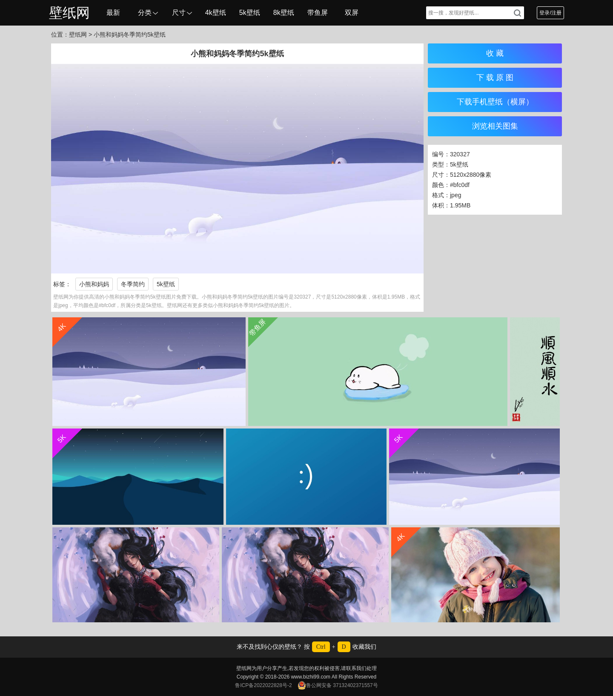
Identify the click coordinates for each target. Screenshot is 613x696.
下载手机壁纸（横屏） (495, 102)
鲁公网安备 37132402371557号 (338, 685)
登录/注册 (550, 13)
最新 (113, 12)
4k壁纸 (215, 12)
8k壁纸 (283, 12)
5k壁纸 (249, 12)
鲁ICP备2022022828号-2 (263, 685)
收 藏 (495, 53)
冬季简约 (133, 284)
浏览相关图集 (495, 126)
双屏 (351, 12)
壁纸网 (69, 12)
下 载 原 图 (494, 77)
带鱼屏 (317, 12)
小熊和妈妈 (94, 284)
